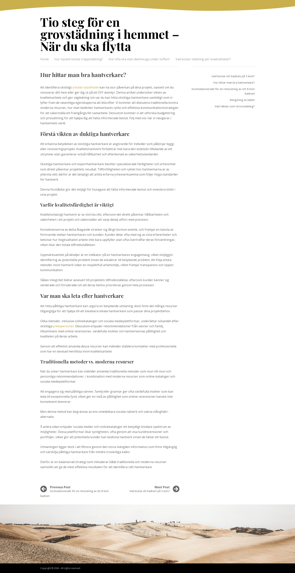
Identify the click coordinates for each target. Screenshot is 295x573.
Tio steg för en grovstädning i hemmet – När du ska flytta (109, 34)
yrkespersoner (63, 326)
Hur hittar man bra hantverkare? (234, 82)
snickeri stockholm (85, 87)
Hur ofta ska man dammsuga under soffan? (139, 59)
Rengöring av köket (242, 100)
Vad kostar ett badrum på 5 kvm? (233, 76)
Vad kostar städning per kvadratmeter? (203, 59)
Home (44, 59)
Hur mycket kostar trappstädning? (78, 59)
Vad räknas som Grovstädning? (235, 106)
